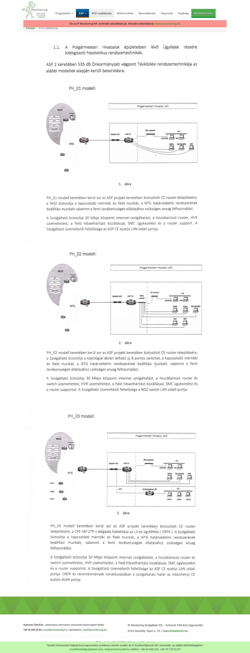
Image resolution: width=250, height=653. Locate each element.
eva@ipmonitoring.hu (55, 629)
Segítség (183, 13)
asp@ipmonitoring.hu (95, 629)
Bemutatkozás (147, 13)
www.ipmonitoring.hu (167, 23)
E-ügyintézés (64, 13)
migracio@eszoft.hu (116, 649)
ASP (82, 13)
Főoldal (30, 28)
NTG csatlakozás (102, 13)
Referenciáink (125, 13)
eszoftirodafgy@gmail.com (86, 649)
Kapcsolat (167, 13)
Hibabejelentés (203, 13)
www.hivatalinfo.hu (175, 630)
